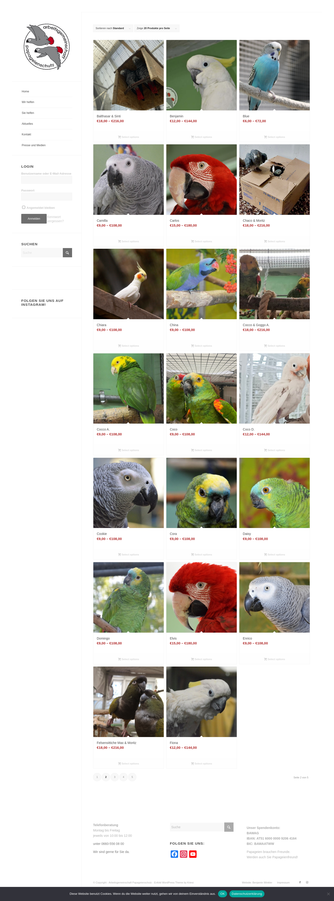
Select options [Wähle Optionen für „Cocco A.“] (128, 450)
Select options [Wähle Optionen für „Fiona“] (201, 764)
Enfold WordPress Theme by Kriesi (174, 882)
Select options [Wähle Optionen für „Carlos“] (201, 242)
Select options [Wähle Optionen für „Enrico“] (274, 659)
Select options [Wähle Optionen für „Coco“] (201, 450)
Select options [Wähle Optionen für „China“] (201, 346)
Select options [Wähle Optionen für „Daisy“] (274, 555)
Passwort (27, 190)
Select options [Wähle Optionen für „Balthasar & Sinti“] (128, 137)
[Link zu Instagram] (307, 882)
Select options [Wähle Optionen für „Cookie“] (128, 555)
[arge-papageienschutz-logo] (46, 46)
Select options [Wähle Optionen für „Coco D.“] (274, 450)
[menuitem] (46, 91)
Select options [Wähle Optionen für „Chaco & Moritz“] (274, 242)
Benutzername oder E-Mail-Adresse (46, 173)
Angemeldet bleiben (38, 207)
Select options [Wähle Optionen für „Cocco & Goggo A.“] (274, 346)
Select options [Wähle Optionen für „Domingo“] (128, 659)
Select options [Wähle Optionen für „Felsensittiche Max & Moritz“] (128, 764)
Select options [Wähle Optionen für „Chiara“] (128, 346)
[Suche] (46, 252)
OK (222, 893)
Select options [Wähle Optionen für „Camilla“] (128, 242)
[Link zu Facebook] (300, 882)
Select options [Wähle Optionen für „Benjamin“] (201, 137)
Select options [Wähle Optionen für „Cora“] (201, 555)
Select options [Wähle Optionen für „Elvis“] (201, 659)
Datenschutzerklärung (247, 893)
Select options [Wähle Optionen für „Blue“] (274, 137)
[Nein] (328, 894)
